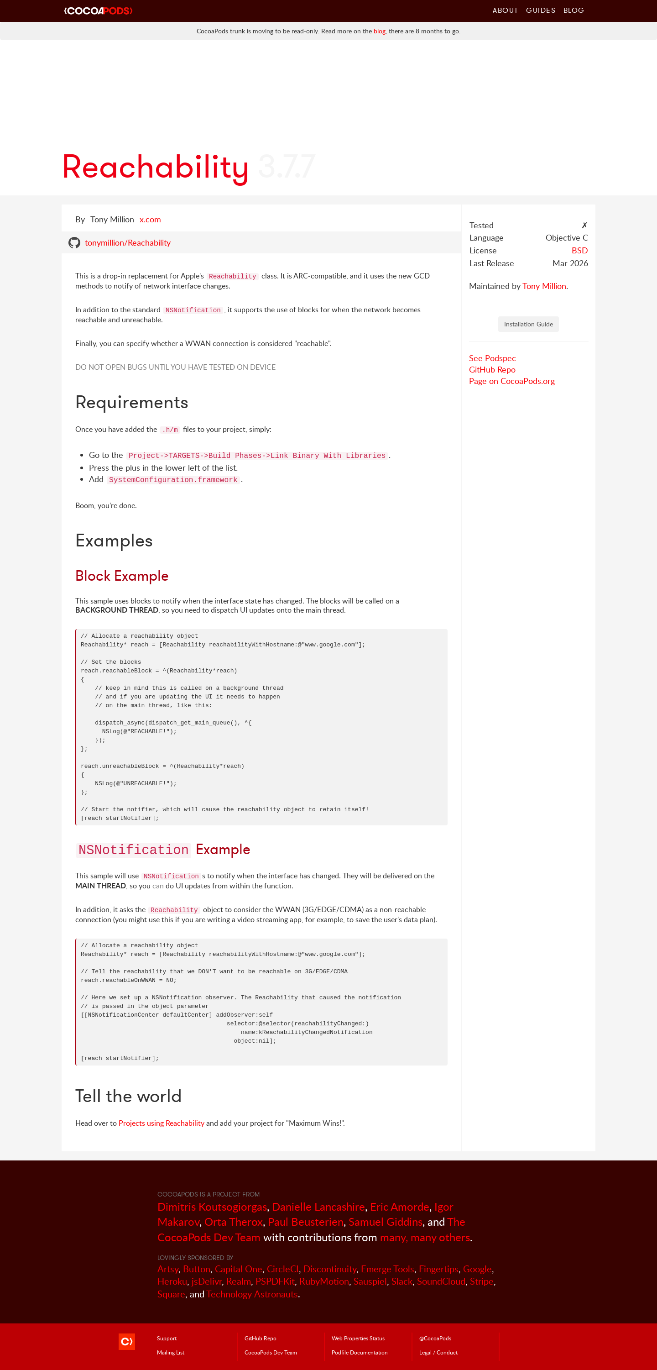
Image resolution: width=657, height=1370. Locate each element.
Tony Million (544, 285)
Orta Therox (233, 1221)
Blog (574, 10)
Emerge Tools (387, 1269)
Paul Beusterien (306, 1221)
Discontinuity (329, 1269)
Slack (401, 1281)
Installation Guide (528, 324)
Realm (238, 1281)
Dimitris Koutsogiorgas (212, 1206)
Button (196, 1269)
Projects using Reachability (161, 1123)
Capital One (238, 1269)
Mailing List (170, 1352)
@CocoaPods (435, 1338)
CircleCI (283, 1269)
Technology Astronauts (252, 1294)
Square (171, 1294)
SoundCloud (441, 1281)
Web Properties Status (358, 1338)
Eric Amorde (399, 1206)
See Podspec (492, 357)
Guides (541, 10)
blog (380, 30)
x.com (150, 219)
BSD (580, 250)
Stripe (482, 1281)
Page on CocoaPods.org (512, 380)
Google (477, 1269)
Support (167, 1338)
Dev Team (271, 1352)
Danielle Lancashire (318, 1206)
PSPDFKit (275, 1281)
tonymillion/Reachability (128, 242)
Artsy (167, 1269)
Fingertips (439, 1269)
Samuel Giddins (385, 1221)
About (506, 10)
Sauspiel (370, 1281)
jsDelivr (207, 1281)
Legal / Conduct (438, 1352)
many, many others (425, 1236)
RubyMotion (324, 1281)
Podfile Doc (360, 1352)
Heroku (172, 1281)
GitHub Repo (492, 369)
